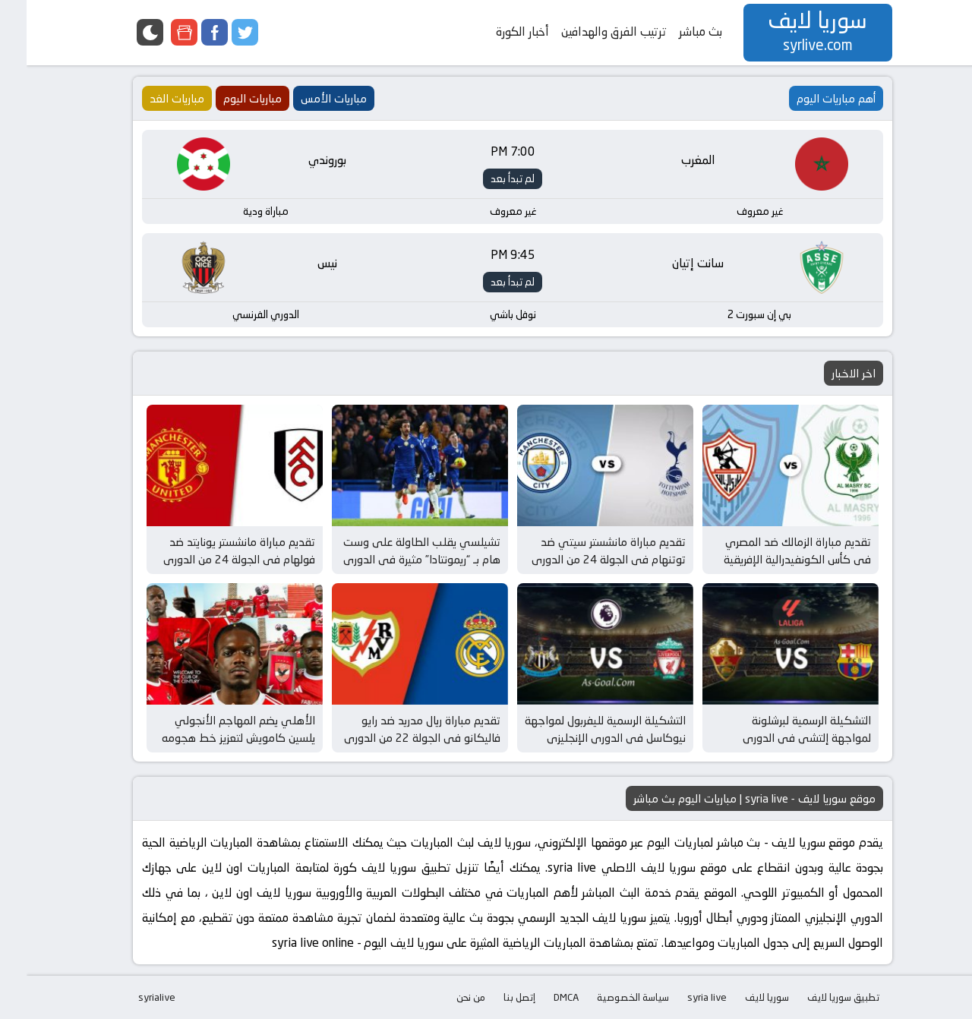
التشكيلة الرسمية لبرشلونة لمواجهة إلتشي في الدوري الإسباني (780, 737)
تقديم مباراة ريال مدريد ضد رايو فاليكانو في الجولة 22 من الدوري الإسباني (395, 737)
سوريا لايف (740, 997)
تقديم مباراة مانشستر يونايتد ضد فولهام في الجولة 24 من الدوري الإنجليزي (213, 559)
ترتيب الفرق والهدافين (587, 31)
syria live (680, 997)
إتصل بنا (493, 997)
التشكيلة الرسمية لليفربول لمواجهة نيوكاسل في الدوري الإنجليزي (578, 728)
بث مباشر (674, 31)
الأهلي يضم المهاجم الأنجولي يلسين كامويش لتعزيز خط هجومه (212, 728)
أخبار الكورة (495, 31)
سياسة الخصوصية (606, 997)
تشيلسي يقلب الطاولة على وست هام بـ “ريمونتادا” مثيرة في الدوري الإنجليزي (395, 559)
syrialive (130, 997)
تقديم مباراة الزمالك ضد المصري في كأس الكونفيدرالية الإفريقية (770, 550)
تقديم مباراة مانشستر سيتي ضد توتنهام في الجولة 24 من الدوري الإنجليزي (582, 559)
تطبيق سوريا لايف (817, 997)
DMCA (539, 997)
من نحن (444, 997)
